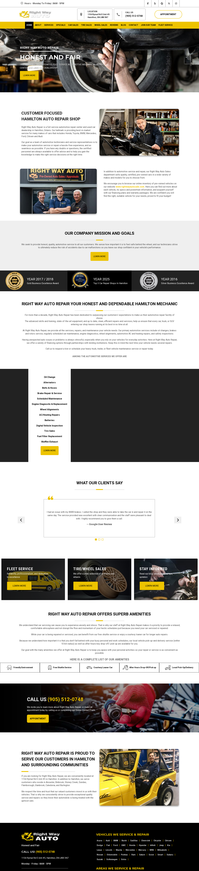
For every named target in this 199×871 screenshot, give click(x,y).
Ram (133, 855)
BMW (115, 840)
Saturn (142, 855)
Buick (124, 840)
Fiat (108, 845)
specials (60, 25)
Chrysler (157, 840)
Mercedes (130, 850)
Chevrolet (145, 840)
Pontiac (124, 855)
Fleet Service (166, 25)
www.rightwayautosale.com (130, 186)
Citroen (168, 840)
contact (133, 25)
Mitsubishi (162, 850)
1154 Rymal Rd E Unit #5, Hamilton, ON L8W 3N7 (45, 858)
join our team (148, 25)
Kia (168, 845)
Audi (108, 840)
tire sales (86, 25)
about (38, 25)
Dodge (100, 845)
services (48, 25)
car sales (73, 25)
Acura (99, 840)
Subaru (170, 855)
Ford (115, 845)
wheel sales (101, 25)
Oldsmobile (112, 855)
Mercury (142, 850)
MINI (152, 850)
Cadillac (134, 840)
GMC (123, 845)
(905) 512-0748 (134, 15)
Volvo (123, 859)
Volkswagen (111, 859)
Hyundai (142, 845)
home (29, 25)
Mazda (119, 850)
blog (123, 25)
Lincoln (109, 850)
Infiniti (152, 845)
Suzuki (100, 859)
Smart (160, 855)
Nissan (100, 855)
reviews (114, 25)
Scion (151, 855)
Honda (132, 845)
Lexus (99, 850)
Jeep (161, 845)
